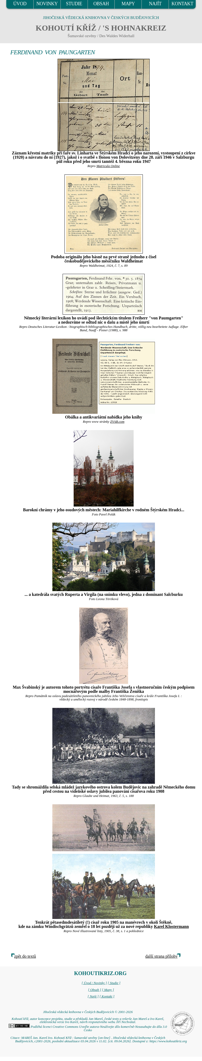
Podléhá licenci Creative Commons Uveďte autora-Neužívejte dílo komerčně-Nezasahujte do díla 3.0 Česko (88, 1028)
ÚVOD (19, 3)
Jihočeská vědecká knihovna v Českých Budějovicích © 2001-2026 (88, 1012)
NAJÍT (155, 3)
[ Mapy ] (108, 990)
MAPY (128, 3)
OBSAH (101, 3)
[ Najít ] (93, 996)
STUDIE (74, 3)
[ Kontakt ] (106, 996)
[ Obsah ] (94, 990)
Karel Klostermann (171, 926)
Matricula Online (108, 166)
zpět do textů (25, 956)
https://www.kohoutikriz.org (168, 1041)
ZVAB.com (117, 422)
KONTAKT (182, 3)
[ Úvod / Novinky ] (94, 983)
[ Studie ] (114, 983)
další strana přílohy (161, 956)
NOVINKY (47, 3)
